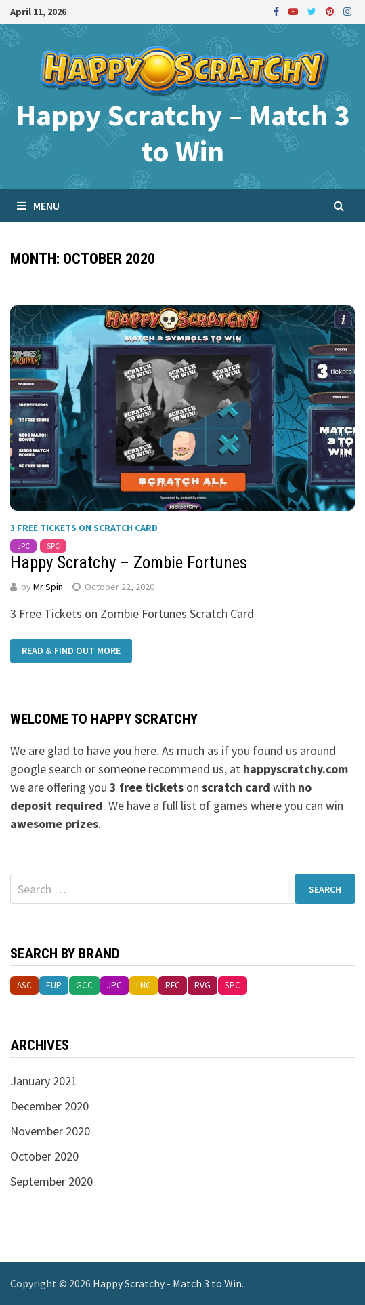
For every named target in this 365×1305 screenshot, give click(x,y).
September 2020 (51, 1181)
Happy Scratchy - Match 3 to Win (167, 1283)
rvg (202, 985)
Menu (38, 205)
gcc (84, 985)
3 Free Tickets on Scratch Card (84, 528)
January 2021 (43, 1081)
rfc (172, 985)
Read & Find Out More (71, 651)
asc (24, 985)
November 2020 (50, 1131)
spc (53, 546)
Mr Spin (48, 587)
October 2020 (44, 1156)
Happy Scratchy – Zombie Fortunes (128, 562)
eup (54, 985)
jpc (23, 546)
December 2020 (49, 1106)
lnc (143, 985)
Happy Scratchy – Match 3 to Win (182, 133)
